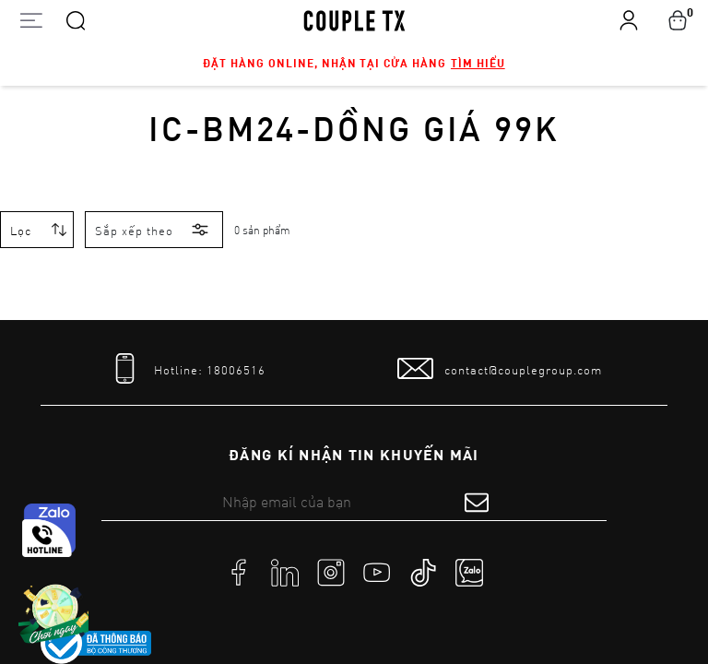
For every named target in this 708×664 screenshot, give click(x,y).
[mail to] (499, 368)
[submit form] (477, 501)
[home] (354, 19)
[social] (239, 572)
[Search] (76, 19)
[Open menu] (30, 19)
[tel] (186, 368)
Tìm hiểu (478, 62)
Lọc (20, 230)
